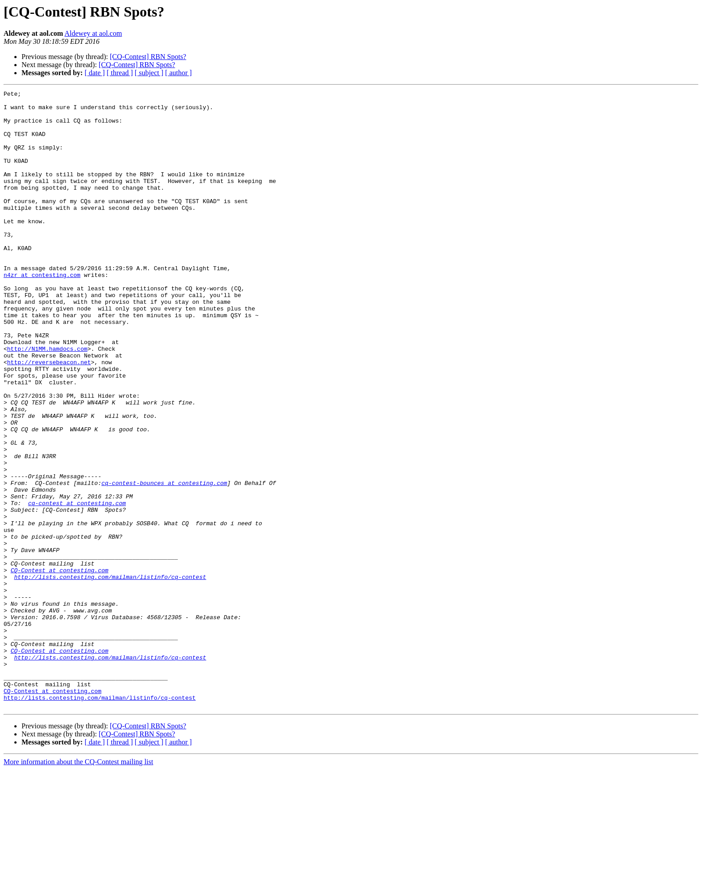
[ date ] (95, 73)
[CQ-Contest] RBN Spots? (148, 56)
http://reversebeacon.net (49, 417)
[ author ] (178, 73)
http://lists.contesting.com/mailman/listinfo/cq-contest (110, 675)
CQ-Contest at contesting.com (59, 667)
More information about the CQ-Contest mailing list (78, 885)
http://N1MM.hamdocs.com (47, 401)
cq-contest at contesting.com (77, 586)
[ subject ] (149, 73)
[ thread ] (120, 73)
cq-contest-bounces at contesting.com (164, 562)
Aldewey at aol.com (93, 33)
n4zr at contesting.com (42, 312)
